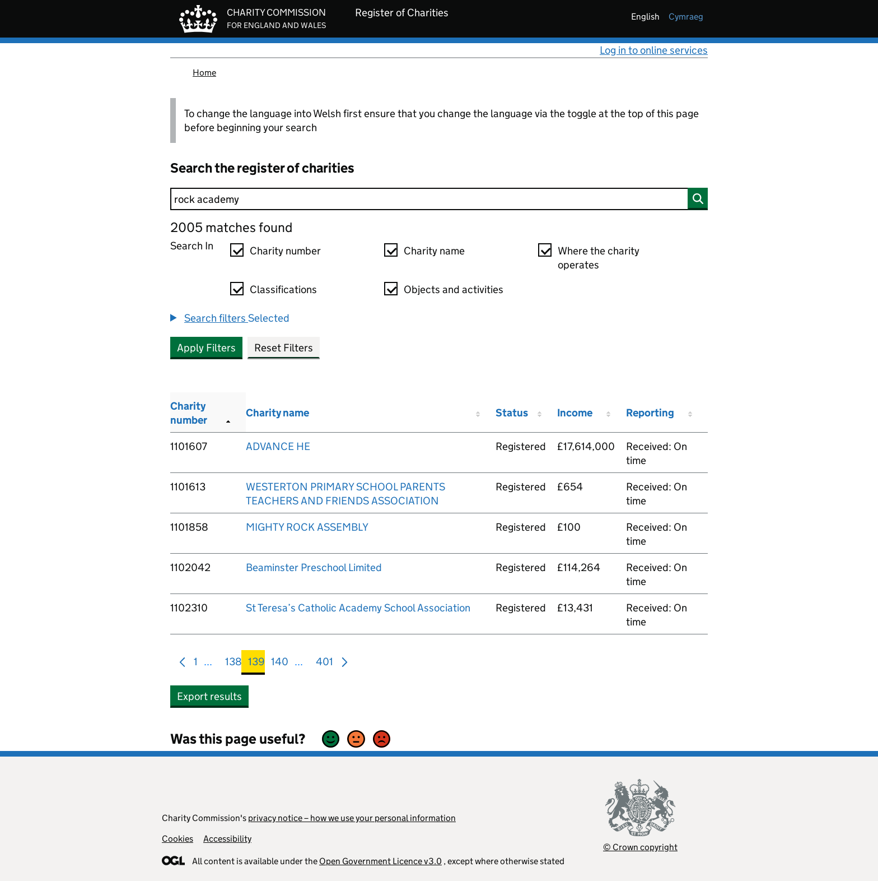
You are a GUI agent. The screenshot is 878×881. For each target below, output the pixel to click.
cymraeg (686, 16)
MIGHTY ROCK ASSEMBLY (307, 527)
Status (512, 412)
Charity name (434, 250)
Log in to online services (654, 50)
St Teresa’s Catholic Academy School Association (358, 607)
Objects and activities (453, 289)
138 (233, 664)
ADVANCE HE (278, 446)
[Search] (439, 199)
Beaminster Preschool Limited (314, 567)
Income (574, 412)
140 (279, 664)
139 (256, 664)
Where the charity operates (598, 257)
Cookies (177, 838)
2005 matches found (231, 227)
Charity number (285, 250)
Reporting (650, 412)
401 (324, 664)
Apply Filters (206, 347)
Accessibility (227, 838)
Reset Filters (283, 347)
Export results (209, 696)
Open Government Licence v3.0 (380, 861)
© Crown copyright (640, 847)
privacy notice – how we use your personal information (352, 818)
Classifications (283, 289)
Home (204, 72)
